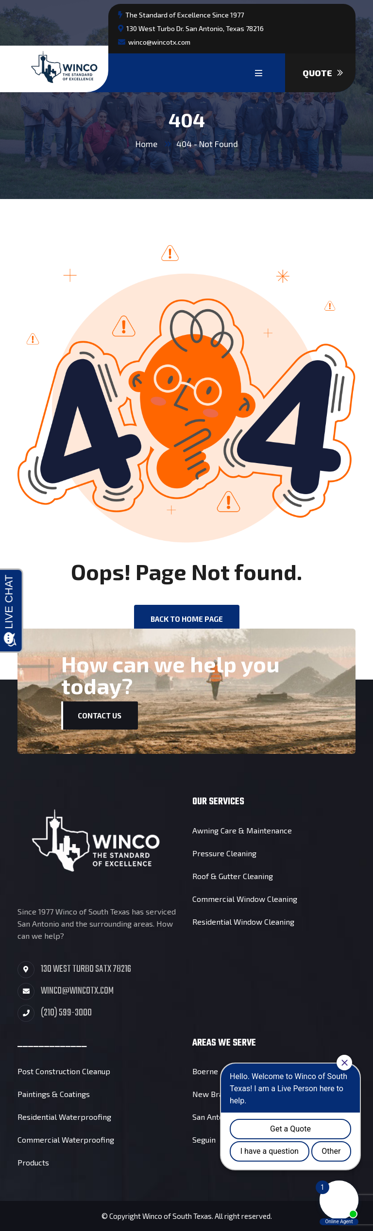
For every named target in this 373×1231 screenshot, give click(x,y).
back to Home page (187, 619)
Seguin (204, 1139)
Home (146, 144)
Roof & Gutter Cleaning (232, 876)
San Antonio (213, 1116)
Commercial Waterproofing (65, 1139)
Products (33, 1162)
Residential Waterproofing (64, 1116)
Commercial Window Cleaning (244, 898)
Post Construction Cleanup (63, 1071)
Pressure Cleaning (224, 853)
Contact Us (99, 715)
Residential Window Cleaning (243, 921)
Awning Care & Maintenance (242, 830)
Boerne (205, 1071)
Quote (323, 72)
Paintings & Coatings (53, 1093)
